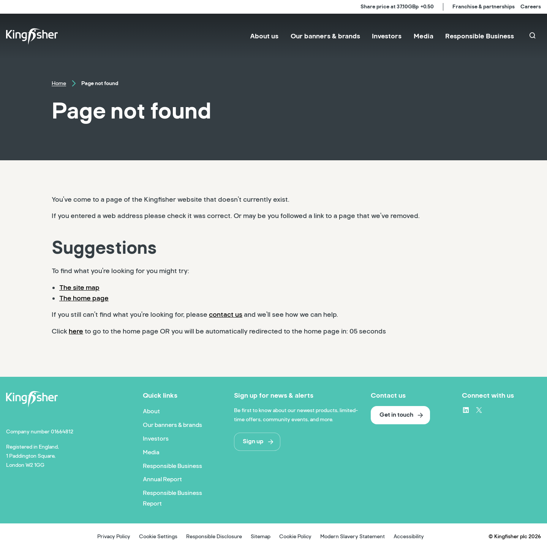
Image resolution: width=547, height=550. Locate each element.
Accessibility (409, 536)
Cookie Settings (158, 536)
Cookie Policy (295, 536)
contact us (225, 314)
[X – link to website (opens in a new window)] (479, 410)
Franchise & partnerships (483, 6)
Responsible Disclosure (214, 536)
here (76, 331)
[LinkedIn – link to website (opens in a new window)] (466, 410)
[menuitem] (264, 36)
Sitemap (260, 536)
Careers (530, 6)
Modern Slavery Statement (352, 536)
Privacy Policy (113, 536)
